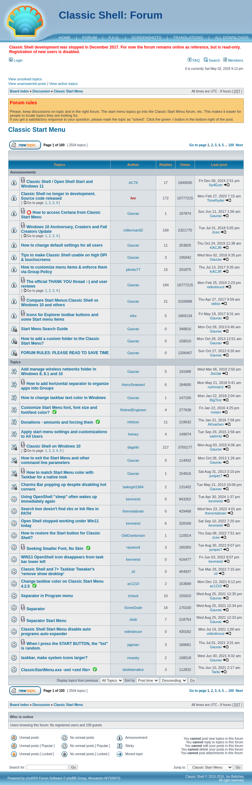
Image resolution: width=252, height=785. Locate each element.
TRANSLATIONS (188, 37)
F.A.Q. (114, 37)
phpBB (31, 778)
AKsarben (215, 424)
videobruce (216, 287)
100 (231, 145)
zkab (133, 619)
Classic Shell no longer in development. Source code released (58, 196)
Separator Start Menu (46, 620)
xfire (133, 316)
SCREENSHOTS (146, 37)
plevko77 (133, 270)
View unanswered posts (27, 84)
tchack (133, 596)
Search (212, 60)
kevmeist (133, 499)
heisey (133, 434)
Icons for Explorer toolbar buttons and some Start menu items (59, 317)
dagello (133, 447)
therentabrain (133, 511)
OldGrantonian (133, 535)
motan (216, 412)
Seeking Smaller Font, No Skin (55, 548)
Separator (36, 609)
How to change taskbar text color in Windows (63, 397)
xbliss (215, 304)
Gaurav (133, 213)
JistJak (215, 373)
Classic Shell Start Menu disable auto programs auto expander (56, 631)
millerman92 (133, 230)
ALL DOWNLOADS (232, 37)
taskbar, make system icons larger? (54, 657)
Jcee (216, 232)
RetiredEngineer (133, 410)
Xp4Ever (215, 185)
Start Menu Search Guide (44, 329)
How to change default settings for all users (62, 245)
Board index (19, 91)
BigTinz (215, 400)
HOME (65, 37)
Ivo (133, 198)
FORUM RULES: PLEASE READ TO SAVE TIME (65, 353)
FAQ (194, 60)
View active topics (63, 84)
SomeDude (133, 608)
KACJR (215, 248)
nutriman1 (216, 387)
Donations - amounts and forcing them (57, 422)
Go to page (197, 145)
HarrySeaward (133, 385)
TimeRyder (215, 200)
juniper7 (215, 476)
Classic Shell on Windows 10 (54, 446)
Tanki (216, 672)
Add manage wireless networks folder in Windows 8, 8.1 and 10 (58, 371)
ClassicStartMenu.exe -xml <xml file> (55, 670)
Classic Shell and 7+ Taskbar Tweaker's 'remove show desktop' (57, 571)
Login (16, 60)
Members (233, 60)
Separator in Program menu (47, 596)
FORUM (89, 37)
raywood (133, 547)
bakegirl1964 (133, 487)
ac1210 (133, 584)
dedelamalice (133, 670)
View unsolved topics (25, 79)
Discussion (41, 91)
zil (133, 572)
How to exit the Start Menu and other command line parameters (55, 460)
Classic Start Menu (68, 91)
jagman (133, 645)
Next (239, 145)
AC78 (133, 183)
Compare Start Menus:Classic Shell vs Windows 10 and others (59, 302)
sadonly (216, 436)
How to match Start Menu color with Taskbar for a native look (57, 474)
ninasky (133, 658)
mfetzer (133, 422)
